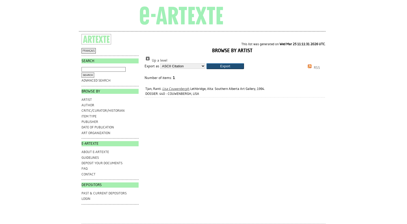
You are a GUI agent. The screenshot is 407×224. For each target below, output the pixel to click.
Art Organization (96, 133)
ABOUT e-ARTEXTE (95, 152)
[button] (225, 66)
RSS (313, 67)
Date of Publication (98, 127)
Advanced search (96, 80)
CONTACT (89, 174)
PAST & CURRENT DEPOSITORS (104, 193)
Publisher (90, 122)
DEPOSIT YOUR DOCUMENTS (102, 163)
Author (88, 105)
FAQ (84, 168)
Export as (152, 66)
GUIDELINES (90, 158)
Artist (87, 100)
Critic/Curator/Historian (103, 111)
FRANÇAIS (89, 50)
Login (86, 199)
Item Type (89, 116)
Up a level (156, 60)
